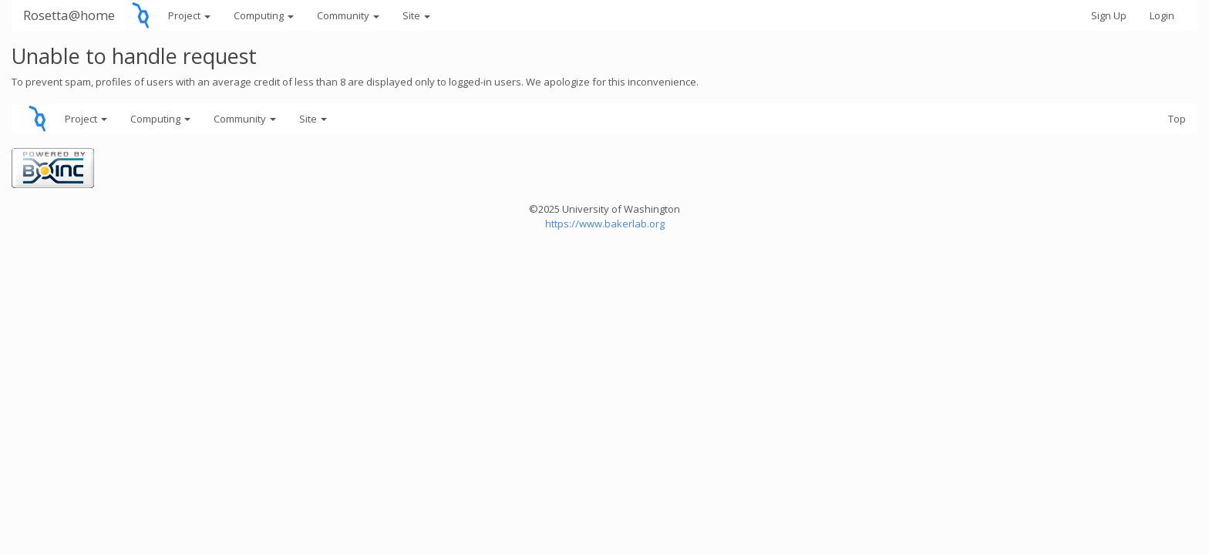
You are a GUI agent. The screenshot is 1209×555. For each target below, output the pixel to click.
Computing (264, 15)
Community (348, 15)
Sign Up (1108, 15)
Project (189, 15)
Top (1177, 119)
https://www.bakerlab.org (605, 223)
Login (1162, 15)
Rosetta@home (69, 15)
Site (416, 15)
